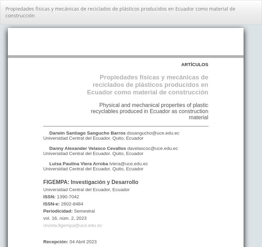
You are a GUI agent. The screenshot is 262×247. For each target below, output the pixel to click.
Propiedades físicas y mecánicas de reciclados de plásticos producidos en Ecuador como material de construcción (120, 12)
